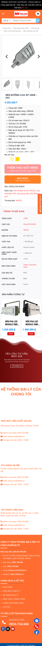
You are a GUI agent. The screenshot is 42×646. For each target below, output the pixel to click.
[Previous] (7, 56)
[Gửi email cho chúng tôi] (8, 629)
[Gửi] (38, 20)
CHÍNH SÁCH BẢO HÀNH (13, 603)
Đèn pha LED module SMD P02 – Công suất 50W (11, 323)
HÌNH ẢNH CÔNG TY (11, 591)
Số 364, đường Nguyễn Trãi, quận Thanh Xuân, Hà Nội (21, 470)
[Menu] (3, 13)
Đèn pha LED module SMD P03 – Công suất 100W (32, 323)
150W (25, 218)
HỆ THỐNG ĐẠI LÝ (10, 595)
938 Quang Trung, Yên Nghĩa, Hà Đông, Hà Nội (20, 426)
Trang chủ (6, 28)
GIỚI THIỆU (7, 587)
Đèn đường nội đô (30, 31)
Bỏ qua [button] (25, 8)
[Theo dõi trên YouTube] (13, 629)
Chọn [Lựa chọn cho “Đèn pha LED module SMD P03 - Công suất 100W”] (31, 333)
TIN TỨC (6, 607)
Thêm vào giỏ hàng (22, 167)
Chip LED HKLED (29, 224)
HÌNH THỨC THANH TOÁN (14, 599)
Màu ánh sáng (9, 155)
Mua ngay (22, 178)
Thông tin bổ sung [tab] (14, 211)
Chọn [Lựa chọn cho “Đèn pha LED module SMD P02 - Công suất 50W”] (11, 333)
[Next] (38, 56)
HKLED (32, 191)
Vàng (25, 267)
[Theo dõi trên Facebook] (3, 629)
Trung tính (32, 265)
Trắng (25, 265)
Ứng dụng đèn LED (21, 28)
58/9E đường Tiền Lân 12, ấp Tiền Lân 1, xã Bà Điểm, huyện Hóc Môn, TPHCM (19, 514)
